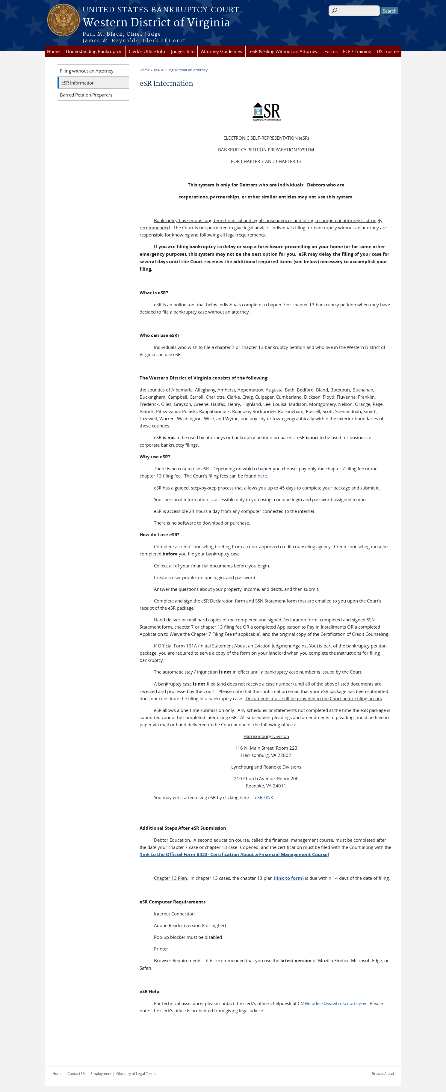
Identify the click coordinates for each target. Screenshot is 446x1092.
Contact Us (76, 1073)
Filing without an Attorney (87, 71)
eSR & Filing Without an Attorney (284, 51)
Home (53, 51)
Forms (331, 51)
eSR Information (78, 83)
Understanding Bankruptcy (93, 51)
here (262, 476)
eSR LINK (263, 797)
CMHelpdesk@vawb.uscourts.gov (332, 1003)
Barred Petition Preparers (86, 95)
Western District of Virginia (156, 23)
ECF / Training (357, 51)
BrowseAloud (383, 1073)
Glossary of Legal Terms (136, 1073)
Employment (100, 1073)
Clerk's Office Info (147, 51)
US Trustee (388, 51)
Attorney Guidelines (221, 51)
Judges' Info (183, 51)
